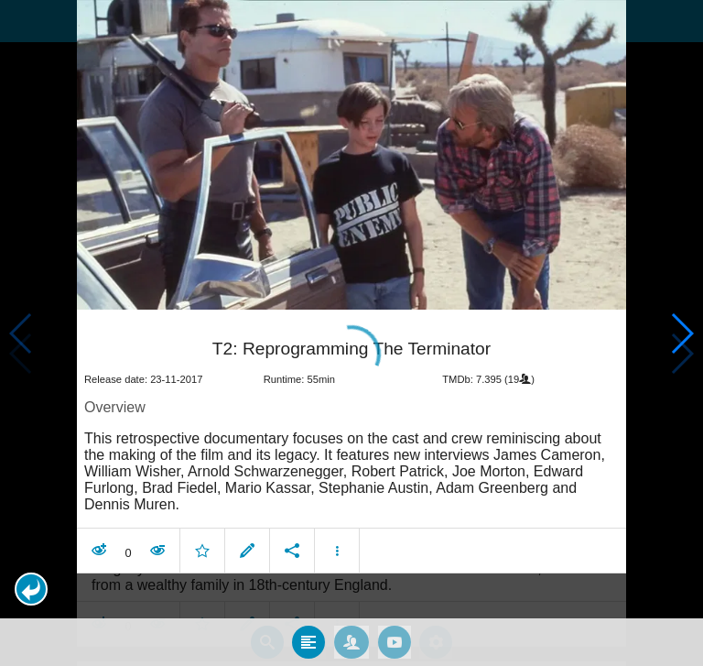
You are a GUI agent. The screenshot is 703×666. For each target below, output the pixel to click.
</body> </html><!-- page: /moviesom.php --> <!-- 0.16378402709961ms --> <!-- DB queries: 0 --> (351, 333)
